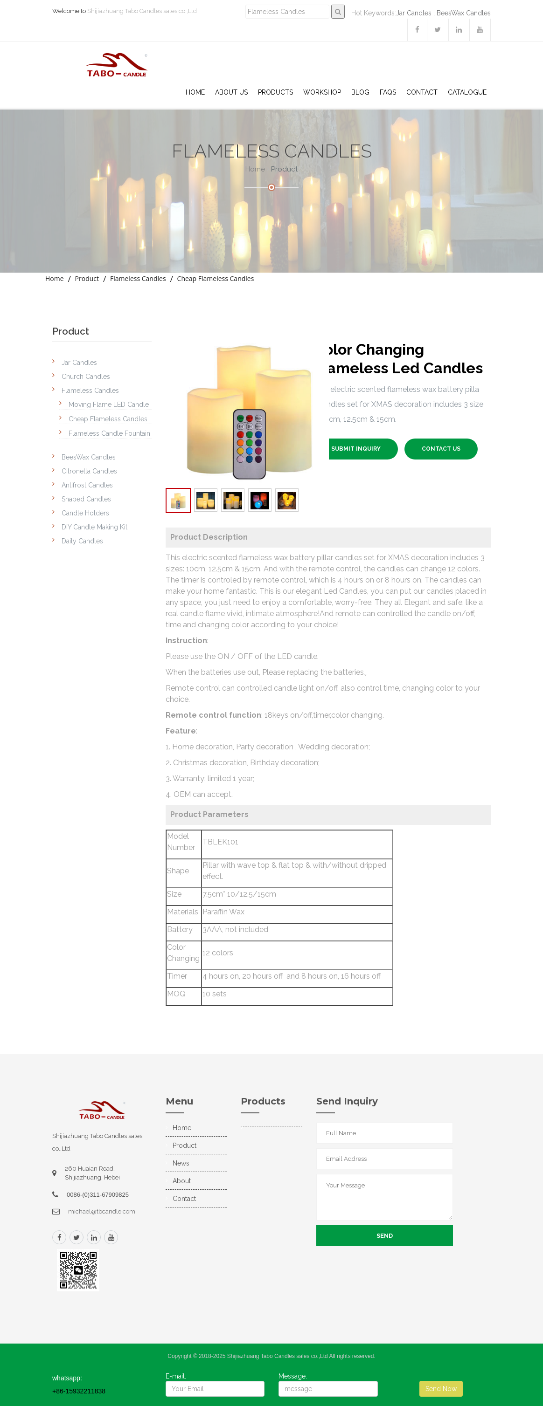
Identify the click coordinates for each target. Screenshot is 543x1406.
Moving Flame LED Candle (109, 404)
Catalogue (467, 92)
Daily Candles (82, 541)
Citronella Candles (89, 471)
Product (87, 278)
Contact (422, 92)
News (181, 1163)
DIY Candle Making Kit (94, 527)
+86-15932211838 (78, 1391)
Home (195, 92)
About (182, 1181)
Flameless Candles (138, 278)
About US (231, 92)
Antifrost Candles (87, 485)
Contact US (441, 449)
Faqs (388, 92)
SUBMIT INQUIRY (356, 449)
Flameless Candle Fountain (109, 433)
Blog (360, 92)
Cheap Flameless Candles (215, 278)
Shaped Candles (86, 499)
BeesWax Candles (464, 13)
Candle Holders (85, 513)
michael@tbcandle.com (101, 1211)
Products (275, 92)
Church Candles (86, 376)
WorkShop (322, 92)
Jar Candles (414, 13)
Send (384, 1235)
